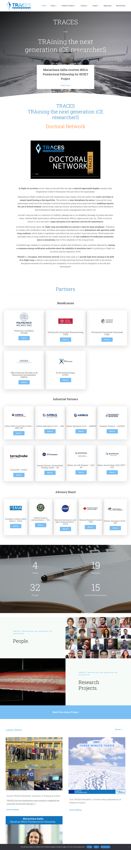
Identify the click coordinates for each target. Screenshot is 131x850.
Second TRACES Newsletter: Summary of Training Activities (33, 796)
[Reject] (129, 847)
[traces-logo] (19, 2)
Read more (65, 85)
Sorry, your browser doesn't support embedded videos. (65, 160)
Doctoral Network (65, 126)
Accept (89, 847)
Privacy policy (105, 847)
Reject (96, 847)
